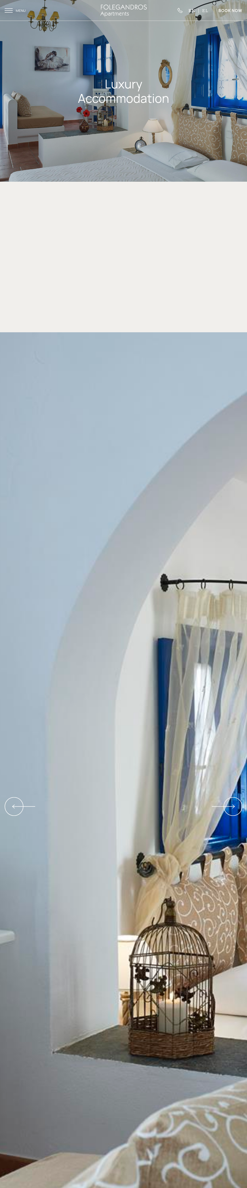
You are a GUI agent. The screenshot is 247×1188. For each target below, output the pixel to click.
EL (205, 10)
